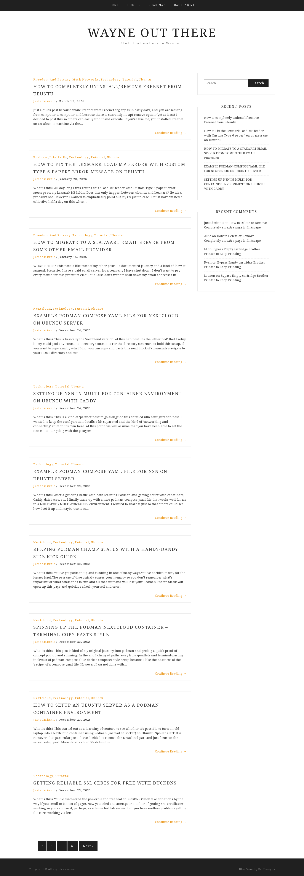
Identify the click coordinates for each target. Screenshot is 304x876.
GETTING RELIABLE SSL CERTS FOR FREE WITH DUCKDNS (105, 783)
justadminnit (44, 101)
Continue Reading (170, 133)
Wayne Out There (152, 33)
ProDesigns (266, 869)
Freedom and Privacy (52, 79)
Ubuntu (145, 79)
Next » (88, 846)
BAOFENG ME (184, 5)
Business (40, 157)
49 (73, 846)
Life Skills (58, 157)
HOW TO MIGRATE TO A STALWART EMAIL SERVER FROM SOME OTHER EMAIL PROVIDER (235, 153)
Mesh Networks (85, 79)
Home (114, 5)
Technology (111, 79)
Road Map (157, 5)
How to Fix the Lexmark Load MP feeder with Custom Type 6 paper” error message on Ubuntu (236, 135)
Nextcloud (42, 308)
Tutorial (129, 79)
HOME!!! (133, 5)
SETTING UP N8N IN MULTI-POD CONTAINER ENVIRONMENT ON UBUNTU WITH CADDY (234, 184)
